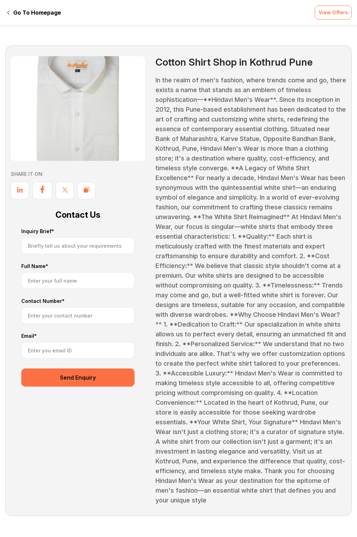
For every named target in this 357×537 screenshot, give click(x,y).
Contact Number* (42, 301)
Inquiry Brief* (37, 231)
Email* (29, 336)
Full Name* (34, 266)
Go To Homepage (34, 12)
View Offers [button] (333, 12)
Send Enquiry (78, 377)
